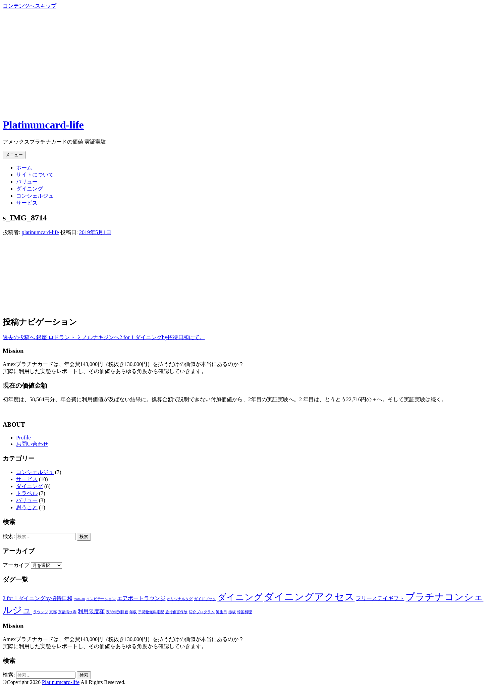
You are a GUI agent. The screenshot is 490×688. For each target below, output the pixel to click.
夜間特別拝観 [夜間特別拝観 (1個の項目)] (117, 612)
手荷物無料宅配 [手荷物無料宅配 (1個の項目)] (151, 612)
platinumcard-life (40, 232)
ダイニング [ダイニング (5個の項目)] (240, 597)
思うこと (27, 507)
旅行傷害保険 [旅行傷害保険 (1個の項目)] (176, 612)
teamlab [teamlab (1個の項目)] (79, 599)
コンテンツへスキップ (29, 6)
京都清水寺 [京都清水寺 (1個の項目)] (67, 612)
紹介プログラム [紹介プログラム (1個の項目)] (202, 612)
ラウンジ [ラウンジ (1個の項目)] (40, 612)
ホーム (24, 167)
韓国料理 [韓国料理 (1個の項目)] (244, 612)
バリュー (27, 181)
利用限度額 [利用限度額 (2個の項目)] (91, 611)
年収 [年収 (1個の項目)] (133, 612)
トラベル (27, 493)
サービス (27, 203)
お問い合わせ (32, 444)
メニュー (14, 154)
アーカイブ (16, 565)
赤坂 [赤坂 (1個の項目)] (232, 612)
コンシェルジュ (35, 196)
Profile (23, 437)
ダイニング (29, 189)
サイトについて (35, 174)
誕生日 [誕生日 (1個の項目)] (221, 612)
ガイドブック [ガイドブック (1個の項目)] (205, 599)
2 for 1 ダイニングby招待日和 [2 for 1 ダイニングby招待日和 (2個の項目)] (37, 598)
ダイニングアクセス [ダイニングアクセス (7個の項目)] (309, 596)
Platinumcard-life (43, 125)
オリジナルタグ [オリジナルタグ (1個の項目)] (180, 599)
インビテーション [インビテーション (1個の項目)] (101, 599)
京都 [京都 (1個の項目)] (53, 612)
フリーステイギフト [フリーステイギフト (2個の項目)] (380, 598)
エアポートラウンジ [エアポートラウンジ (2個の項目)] (141, 598)
